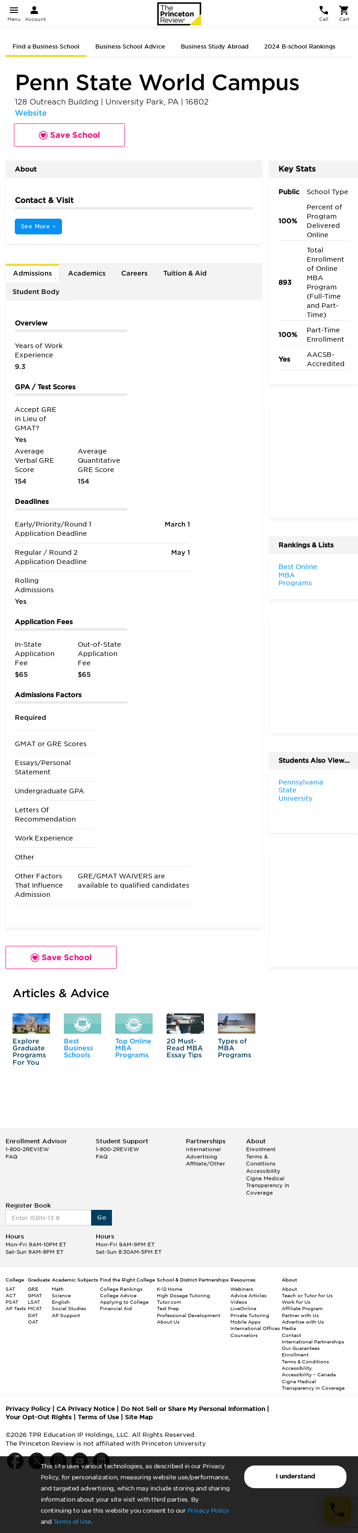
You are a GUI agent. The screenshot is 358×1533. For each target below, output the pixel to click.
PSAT (12, 1302)
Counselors (244, 1335)
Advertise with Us (303, 1322)
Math (58, 1289)
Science (61, 1295)
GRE (33, 1289)
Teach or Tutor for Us (307, 1295)
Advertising (201, 1156)
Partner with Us (300, 1315)
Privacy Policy (208, 1510)
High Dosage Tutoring (183, 1295)
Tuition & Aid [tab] (185, 273)
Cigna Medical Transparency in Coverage (267, 1185)
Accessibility (263, 1171)
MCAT (35, 1308)
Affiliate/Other (205, 1163)
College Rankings (121, 1289)
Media (289, 1328)
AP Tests (16, 1308)
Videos (238, 1302)
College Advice (118, 1295)
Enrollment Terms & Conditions (261, 1156)
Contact (291, 1335)
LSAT (34, 1302)
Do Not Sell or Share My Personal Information (193, 1408)
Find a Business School (46, 46)
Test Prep (168, 1308)
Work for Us (296, 1302)
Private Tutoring (249, 1315)
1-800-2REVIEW (27, 1149)
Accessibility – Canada (309, 1374)
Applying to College (124, 1302)
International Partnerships (313, 1341)
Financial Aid (116, 1308)
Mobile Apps (245, 1322)
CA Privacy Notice (85, 1408)
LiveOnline (243, 1308)
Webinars (241, 1289)
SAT (10, 1289)
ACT (11, 1295)
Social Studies (69, 1308)
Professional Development (188, 1315)
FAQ (12, 1156)
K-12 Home (169, 1289)
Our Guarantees (301, 1348)
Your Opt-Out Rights (39, 1417)
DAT (33, 1315)
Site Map (139, 1417)
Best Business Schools (78, 1048)
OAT (33, 1322)
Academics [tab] (86, 273)
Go (101, 1217)
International (203, 1149)
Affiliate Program (302, 1308)
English (61, 1302)
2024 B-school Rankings (299, 46)
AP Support (66, 1315)
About (289, 1289)
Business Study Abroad (214, 46)
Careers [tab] (134, 273)
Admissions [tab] (32, 273)
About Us (168, 1322)
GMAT (35, 1295)
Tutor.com (169, 1302)
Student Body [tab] (36, 291)
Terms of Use (72, 1521)
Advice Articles (248, 1295)
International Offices (255, 1328)
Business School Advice (130, 46)
